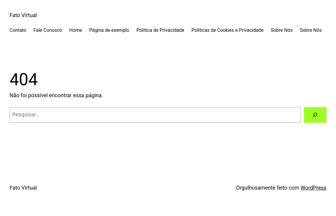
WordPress (313, 187)
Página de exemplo (109, 30)
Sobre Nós (282, 30)
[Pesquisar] (315, 115)
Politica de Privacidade (160, 30)
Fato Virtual (23, 15)
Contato (18, 30)
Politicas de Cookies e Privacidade (227, 30)
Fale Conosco (48, 30)
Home (75, 30)
